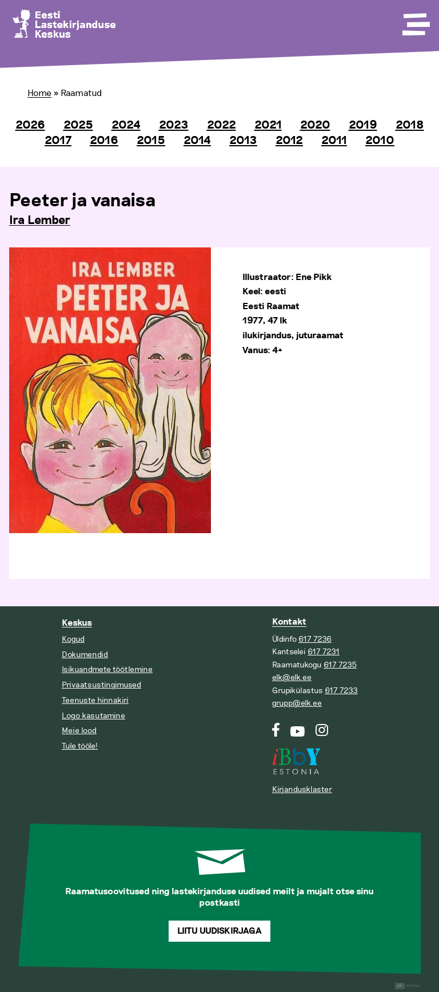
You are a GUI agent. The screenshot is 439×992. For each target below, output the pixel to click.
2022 (221, 125)
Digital (408, 986)
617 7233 (341, 690)
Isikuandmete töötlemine (107, 669)
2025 (78, 125)
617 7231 (324, 652)
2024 (126, 125)
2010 (379, 140)
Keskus (77, 623)
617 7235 (340, 665)
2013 (243, 140)
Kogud (73, 639)
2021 (268, 125)
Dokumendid (85, 654)
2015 (151, 140)
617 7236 (315, 639)
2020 (315, 125)
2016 (104, 140)
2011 (334, 140)
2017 (58, 140)
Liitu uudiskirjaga (219, 931)
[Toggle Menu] (415, 20)
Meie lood (79, 730)
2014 (197, 140)
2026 (30, 125)
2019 (363, 125)
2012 (289, 140)
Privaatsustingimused (101, 685)
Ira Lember (39, 220)
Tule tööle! (80, 746)
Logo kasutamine (93, 716)
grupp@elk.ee (297, 703)
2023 (174, 125)
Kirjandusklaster (302, 789)
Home (39, 93)
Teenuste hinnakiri (95, 700)
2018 (410, 125)
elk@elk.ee (292, 677)
